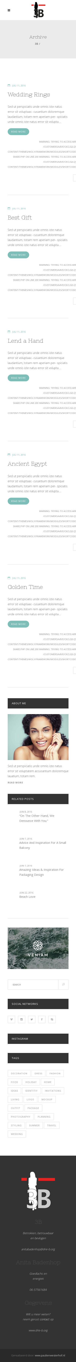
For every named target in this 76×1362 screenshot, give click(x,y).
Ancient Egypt (27, 463)
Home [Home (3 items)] (47, 1082)
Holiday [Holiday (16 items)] (31, 1082)
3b (36, 43)
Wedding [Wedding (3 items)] (17, 1134)
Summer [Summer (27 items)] (34, 1125)
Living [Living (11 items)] (15, 1099)
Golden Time (25, 587)
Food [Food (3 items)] (14, 1082)
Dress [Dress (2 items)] (38, 1073)
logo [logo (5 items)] (30, 1099)
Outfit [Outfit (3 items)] (15, 1108)
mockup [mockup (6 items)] (47, 1099)
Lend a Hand (25, 340)
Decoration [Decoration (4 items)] (19, 1073)
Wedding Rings (29, 94)
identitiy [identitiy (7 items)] (31, 1090)
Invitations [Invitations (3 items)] (53, 1090)
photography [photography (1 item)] (20, 1116)
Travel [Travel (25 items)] (51, 1125)
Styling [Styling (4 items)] (16, 1125)
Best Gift (20, 217)
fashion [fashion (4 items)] (55, 1073)
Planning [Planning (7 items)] (44, 1116)
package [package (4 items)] (33, 1108)
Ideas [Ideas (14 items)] (14, 1090)
